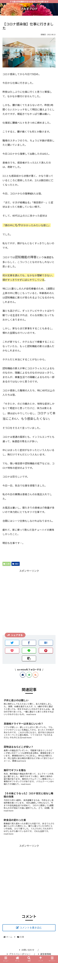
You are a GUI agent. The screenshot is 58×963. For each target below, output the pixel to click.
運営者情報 (44, 953)
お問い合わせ (26, 949)
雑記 (15, 563)
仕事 (6, 563)
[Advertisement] (29, 602)
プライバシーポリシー (19, 953)
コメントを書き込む (31, 927)
